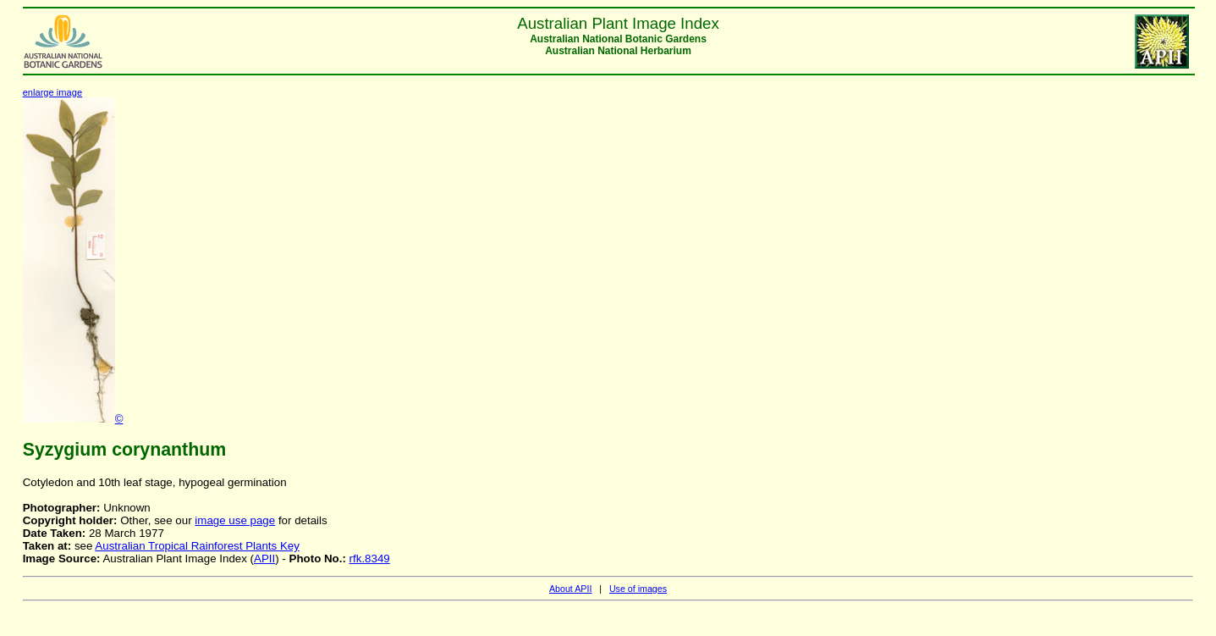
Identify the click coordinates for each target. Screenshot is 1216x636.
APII (264, 558)
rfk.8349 (369, 558)
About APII (570, 588)
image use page (235, 520)
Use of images (638, 588)
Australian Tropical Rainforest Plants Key (197, 545)
